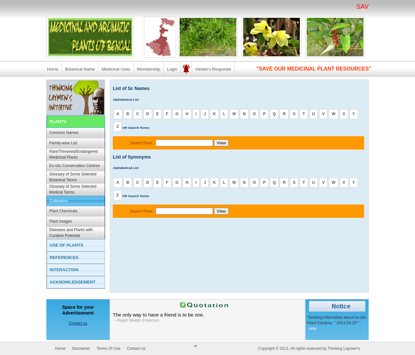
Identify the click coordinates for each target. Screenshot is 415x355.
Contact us (136, 348)
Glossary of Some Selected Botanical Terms (72, 177)
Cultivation (59, 201)
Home (52, 69)
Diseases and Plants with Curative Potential (71, 232)
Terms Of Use (108, 348)
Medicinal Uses (115, 69)
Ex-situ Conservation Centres (74, 165)
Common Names (63, 132)
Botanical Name (80, 69)
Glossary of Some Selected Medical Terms (72, 189)
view (312, 328)
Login (172, 69)
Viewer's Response (213, 69)
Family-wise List (63, 143)
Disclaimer (81, 348)
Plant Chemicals (63, 211)
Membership (148, 69)
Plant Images (60, 221)
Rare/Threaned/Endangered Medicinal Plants (73, 154)
